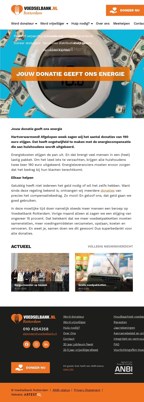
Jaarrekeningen (124, 327)
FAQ (116, 344)
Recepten (120, 322)
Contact (69, 339)
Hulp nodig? (80, 23)
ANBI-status (61, 390)
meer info (68, 369)
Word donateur (22, 23)
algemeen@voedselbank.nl (40, 333)
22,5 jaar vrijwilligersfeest (80, 350)
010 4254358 (36, 329)
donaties (108, 190)
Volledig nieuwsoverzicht (110, 246)
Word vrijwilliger (52, 23)
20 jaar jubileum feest (78, 344)
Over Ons (69, 333)
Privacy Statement (87, 390)
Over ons (102, 23)
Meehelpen (121, 23)
